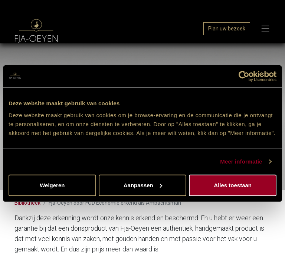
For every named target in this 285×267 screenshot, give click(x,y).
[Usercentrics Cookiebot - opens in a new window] (244, 76)
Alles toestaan (233, 185)
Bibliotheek (27, 203)
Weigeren (52, 185)
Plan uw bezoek (226, 29)
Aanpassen (143, 185)
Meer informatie (241, 161)
